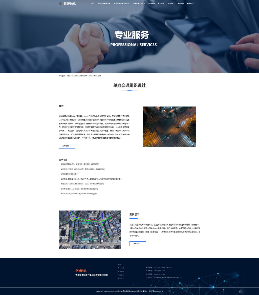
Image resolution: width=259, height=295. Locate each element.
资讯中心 (171, 3)
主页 (119, 265)
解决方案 (121, 271)
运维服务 (151, 3)
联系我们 (190, 3)
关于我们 (181, 3)
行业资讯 (121, 275)
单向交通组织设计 (95, 76)
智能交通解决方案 (104, 3)
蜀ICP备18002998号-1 (156, 291)
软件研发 (161, 3)
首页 (92, 3)
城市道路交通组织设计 (121, 3)
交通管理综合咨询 (139, 3)
